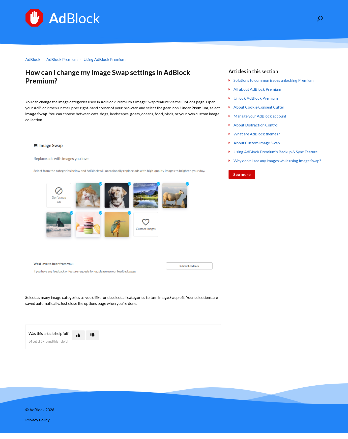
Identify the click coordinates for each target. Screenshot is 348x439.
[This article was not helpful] (92, 335)
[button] (319, 18)
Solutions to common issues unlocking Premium (273, 80)
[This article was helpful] (78, 335)
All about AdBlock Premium (257, 89)
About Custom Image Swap (256, 142)
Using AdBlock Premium (104, 59)
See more (242, 174)
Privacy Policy (37, 419)
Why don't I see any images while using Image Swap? (277, 160)
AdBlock (32, 59)
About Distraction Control (255, 124)
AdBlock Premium (62, 59)
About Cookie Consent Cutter (258, 107)
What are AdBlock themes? (256, 133)
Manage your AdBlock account (259, 116)
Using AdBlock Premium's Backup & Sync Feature (275, 151)
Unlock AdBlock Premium (255, 98)
